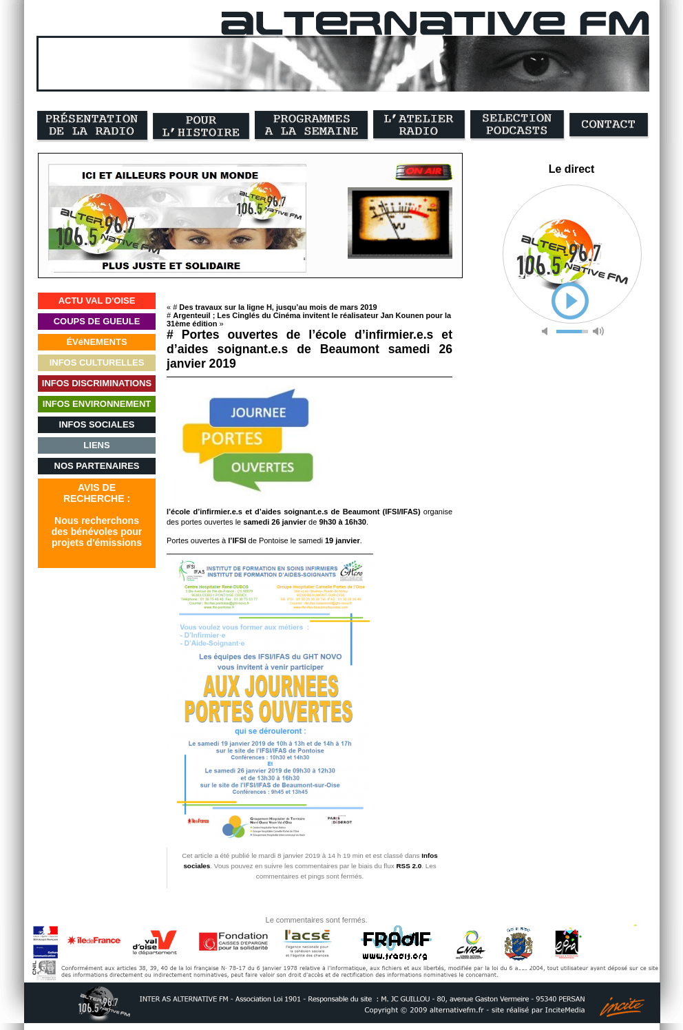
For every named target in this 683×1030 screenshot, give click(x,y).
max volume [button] (598, 331)
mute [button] (547, 331)
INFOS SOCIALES (97, 424)
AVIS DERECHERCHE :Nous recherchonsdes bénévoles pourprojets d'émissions (97, 515)
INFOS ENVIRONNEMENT (97, 404)
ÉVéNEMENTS (96, 342)
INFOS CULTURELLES (97, 362)
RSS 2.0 (408, 866)
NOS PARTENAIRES (97, 466)
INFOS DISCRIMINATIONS (96, 383)
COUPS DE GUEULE (97, 321)
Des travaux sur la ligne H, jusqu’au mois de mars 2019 (278, 307)
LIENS (96, 445)
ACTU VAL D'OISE (97, 300)
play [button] (570, 300)
